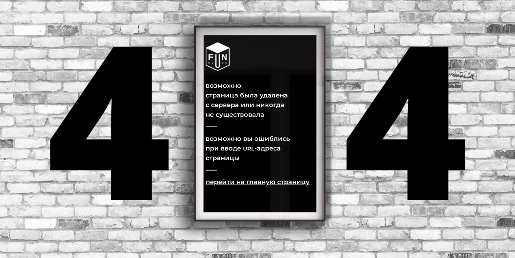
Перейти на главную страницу (258, 182)
